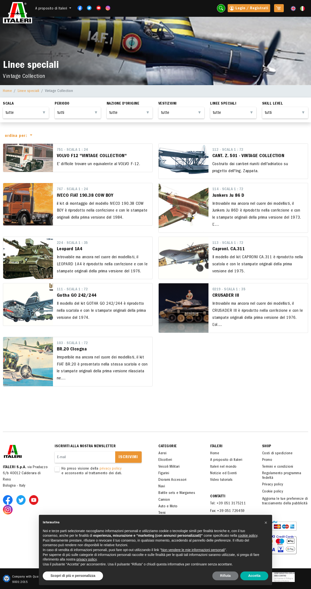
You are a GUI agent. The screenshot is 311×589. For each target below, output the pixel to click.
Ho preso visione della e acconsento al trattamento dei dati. (100, 471)
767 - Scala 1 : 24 (72, 189)
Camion (164, 500)
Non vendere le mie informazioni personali (193, 550)
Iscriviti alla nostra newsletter (85, 446)
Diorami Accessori (172, 480)
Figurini (163, 473)
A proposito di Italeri (226, 460)
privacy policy (111, 469)
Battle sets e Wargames (176, 493)
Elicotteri (165, 460)
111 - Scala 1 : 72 (72, 290)
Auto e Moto (168, 507)
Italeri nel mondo (223, 467)
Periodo (62, 104)
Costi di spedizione (277, 453)
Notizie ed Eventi (223, 473)
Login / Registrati (249, 9)
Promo (267, 460)
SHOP (266, 446)
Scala (8, 104)
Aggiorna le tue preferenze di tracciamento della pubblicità (285, 501)
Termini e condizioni (277, 467)
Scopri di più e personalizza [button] (73, 576)
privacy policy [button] (87, 559)
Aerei (162, 453)
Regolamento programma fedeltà (281, 476)
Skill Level (272, 104)
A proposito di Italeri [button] (52, 9)
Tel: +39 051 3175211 (228, 504)
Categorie (167, 446)
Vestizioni (167, 104)
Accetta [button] (254, 576)
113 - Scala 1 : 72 (227, 243)
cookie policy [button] (247, 535)
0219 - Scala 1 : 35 (229, 290)
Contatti (217, 497)
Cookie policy (272, 492)
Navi (161, 487)
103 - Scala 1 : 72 (72, 343)
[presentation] (92, 491)
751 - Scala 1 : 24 (72, 150)
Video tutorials (221, 480)
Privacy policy (272, 485)
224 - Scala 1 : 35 (72, 243)
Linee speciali (28, 91)
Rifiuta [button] (225, 576)
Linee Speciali (223, 104)
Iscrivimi (128, 457)
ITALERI (216, 446)
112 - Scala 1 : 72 (227, 150)
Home (7, 91)
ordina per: (17, 136)
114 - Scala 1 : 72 (227, 189)
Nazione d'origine (123, 104)
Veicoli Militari (169, 467)
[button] (266, 523)
